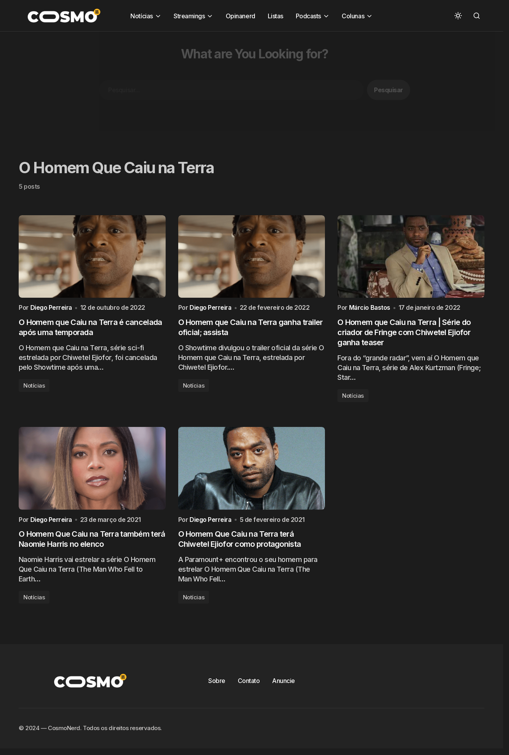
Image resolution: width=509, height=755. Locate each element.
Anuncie (283, 685)
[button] (458, 15)
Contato (249, 685)
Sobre (216, 685)
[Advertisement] (233, 86)
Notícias (34, 388)
